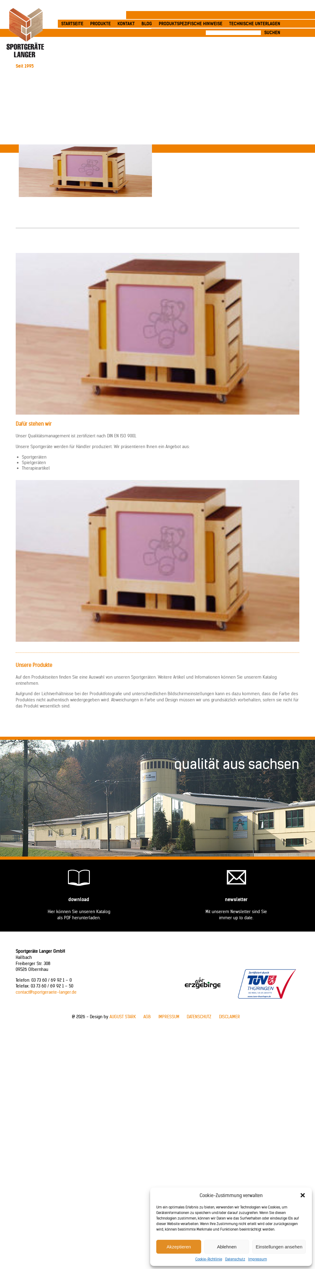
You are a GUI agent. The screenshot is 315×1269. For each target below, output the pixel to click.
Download (78, 899)
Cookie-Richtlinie (208, 1259)
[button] (303, 1195)
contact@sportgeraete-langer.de (46, 992)
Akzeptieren (178, 1246)
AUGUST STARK (123, 1016)
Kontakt (126, 23)
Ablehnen (226, 1246)
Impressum (257, 1259)
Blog (147, 23)
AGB (147, 1016)
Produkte (100, 23)
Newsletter (236, 899)
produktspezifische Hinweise (190, 23)
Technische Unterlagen (254, 23)
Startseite (72, 23)
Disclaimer (229, 1016)
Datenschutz (235, 1259)
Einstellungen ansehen (279, 1246)
